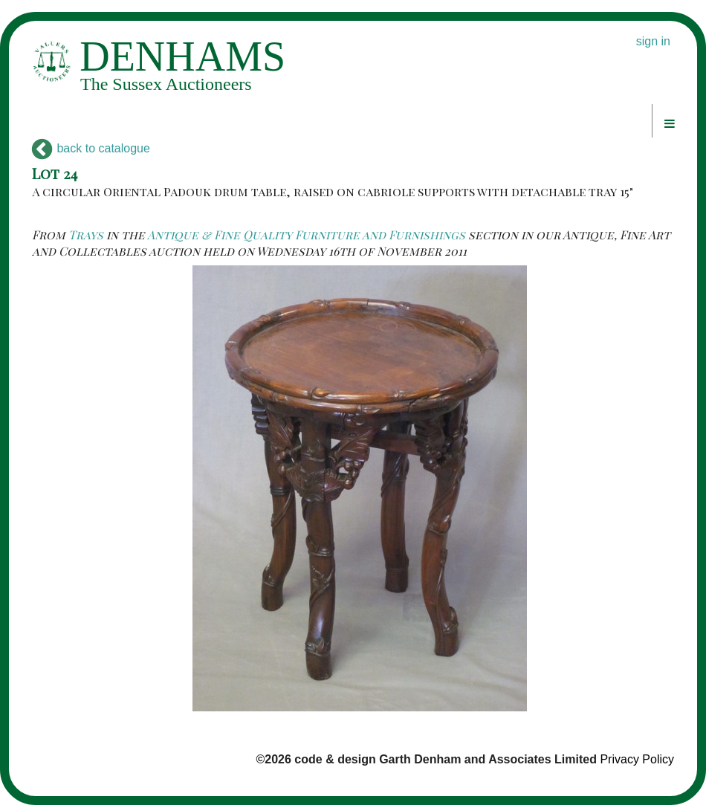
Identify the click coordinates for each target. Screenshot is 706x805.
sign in (653, 41)
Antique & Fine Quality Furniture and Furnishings (306, 234)
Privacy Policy (637, 759)
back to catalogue (91, 148)
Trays (85, 234)
